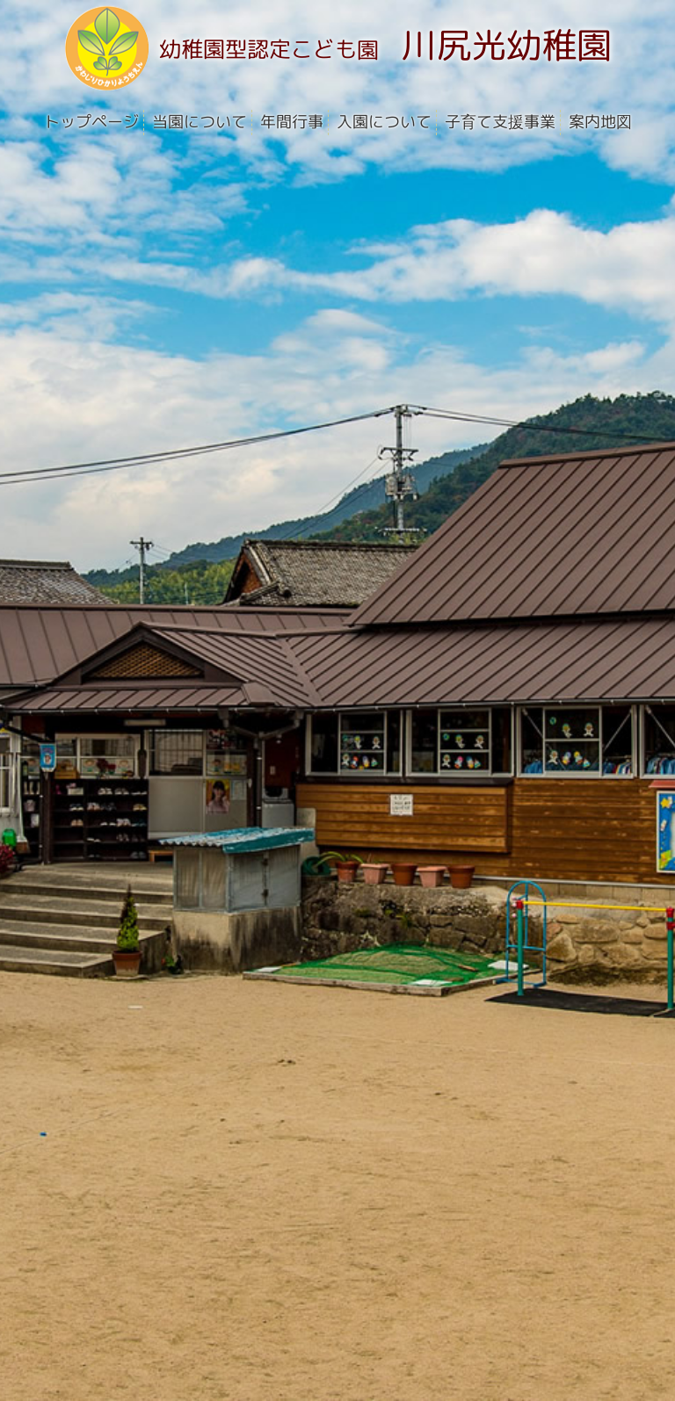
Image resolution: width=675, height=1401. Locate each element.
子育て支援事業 (499, 122)
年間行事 (291, 122)
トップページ (90, 122)
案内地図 (599, 122)
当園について (198, 122)
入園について (383, 122)
